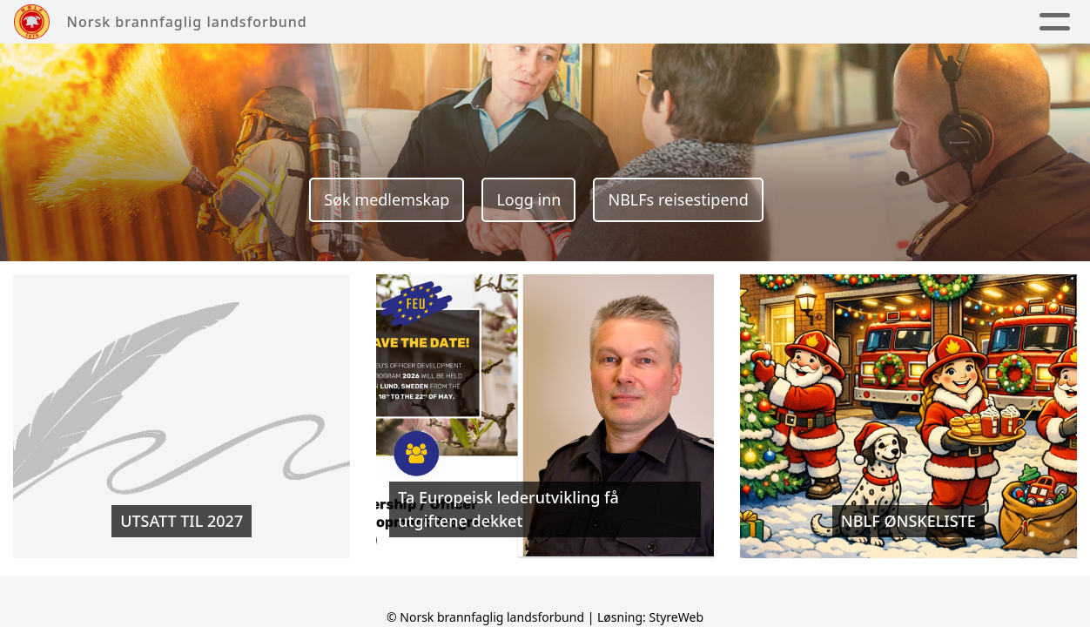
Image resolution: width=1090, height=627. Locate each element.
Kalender (682, 22)
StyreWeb (676, 617)
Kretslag (501, 22)
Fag (766, 22)
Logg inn (528, 199)
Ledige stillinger (983, 22)
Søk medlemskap (386, 199)
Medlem (853, 22)
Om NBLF (401, 22)
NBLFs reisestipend (678, 199)
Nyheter (591, 22)
